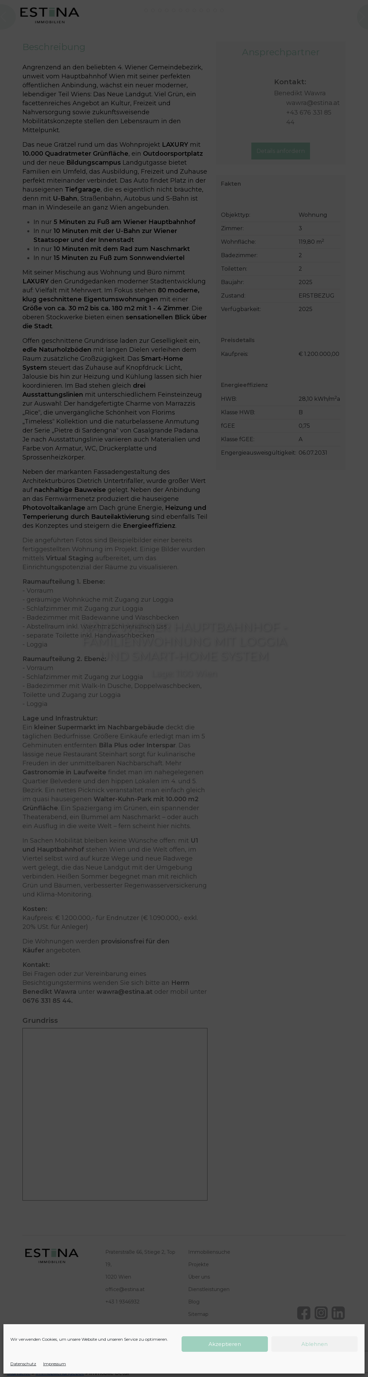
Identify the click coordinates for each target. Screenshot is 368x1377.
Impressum (54, 1363)
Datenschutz (23, 1363)
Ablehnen (314, 1344)
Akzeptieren (225, 1344)
